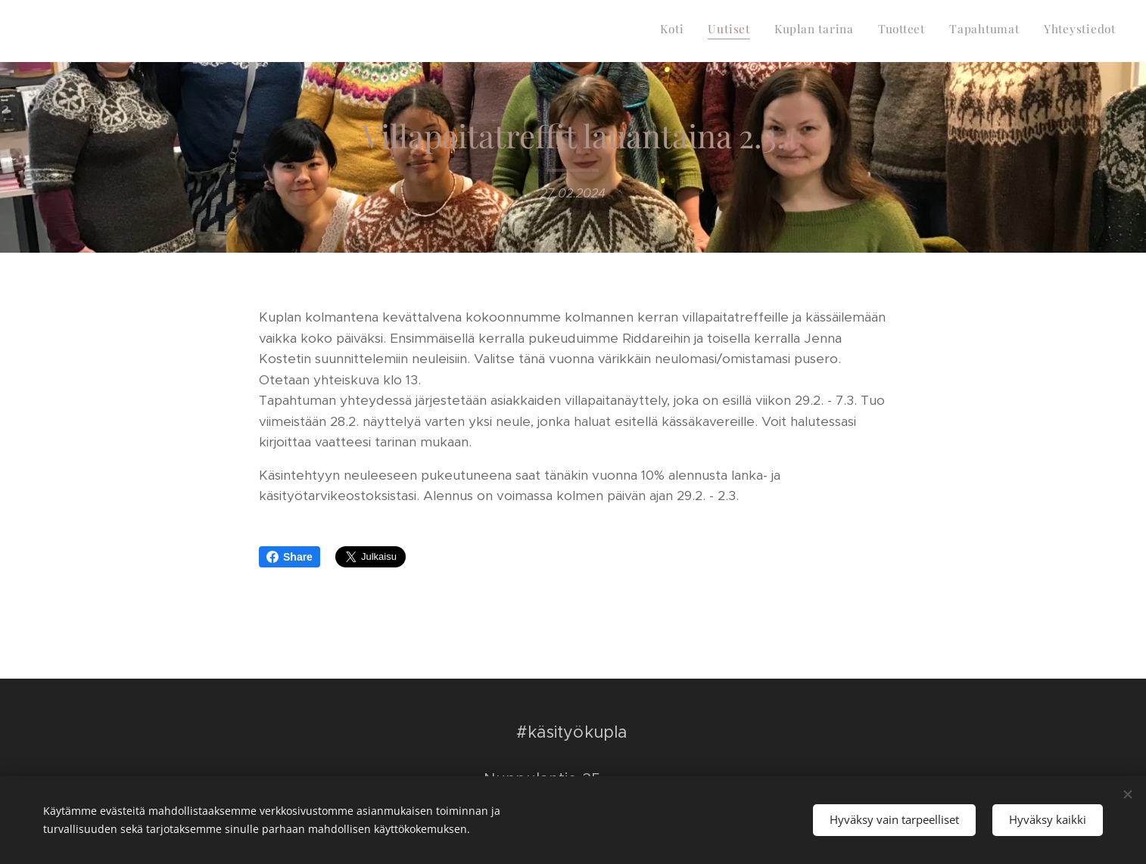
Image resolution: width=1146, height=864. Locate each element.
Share (289, 557)
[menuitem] (999, 31)
